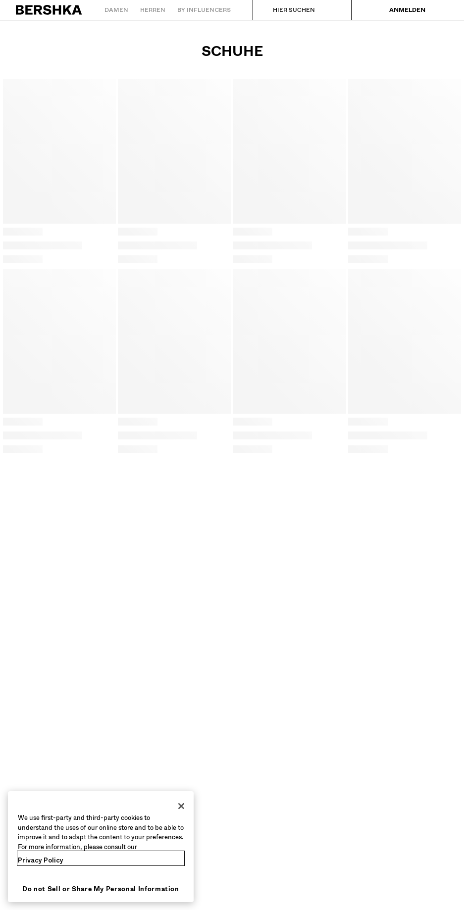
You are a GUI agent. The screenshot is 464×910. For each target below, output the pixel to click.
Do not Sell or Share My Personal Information (100, 889)
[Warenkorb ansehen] (440, 10)
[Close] (181, 806)
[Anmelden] (400, 10)
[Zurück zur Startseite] (49, 10)
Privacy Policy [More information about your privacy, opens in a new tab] (40, 860)
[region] (101, 846)
